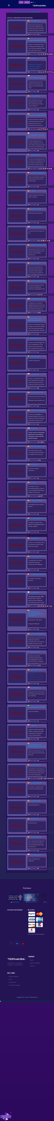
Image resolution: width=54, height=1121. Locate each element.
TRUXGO (33, 428)
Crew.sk (33, 725)
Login (21, 2)
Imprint (31, 960)
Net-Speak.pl (35, 855)
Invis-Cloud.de (36, 783)
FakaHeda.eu (35, 688)
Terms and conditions (14, 985)
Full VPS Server (36, 227)
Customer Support (13, 976)
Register (27, 2)
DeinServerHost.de (37, 245)
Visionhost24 (35, 765)
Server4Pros (35, 652)
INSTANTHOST (36, 670)
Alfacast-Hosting (37, 410)
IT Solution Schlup (37, 574)
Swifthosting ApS (37, 173)
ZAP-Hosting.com (37, 446)
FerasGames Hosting (36, 707)
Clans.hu (33, 58)
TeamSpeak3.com (37, 299)
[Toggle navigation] (9, 5)
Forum (10, 979)
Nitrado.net (35, 21)
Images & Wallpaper (35, 963)
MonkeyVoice (35, 338)
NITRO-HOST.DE (36, 392)
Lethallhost (35, 356)
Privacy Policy (12, 982)
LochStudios (35, 155)
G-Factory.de (35, 801)
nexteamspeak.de (37, 281)
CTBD (32, 191)
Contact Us (32, 966)
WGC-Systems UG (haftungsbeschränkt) (37, 746)
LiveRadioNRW (36, 500)
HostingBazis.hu (36, 518)
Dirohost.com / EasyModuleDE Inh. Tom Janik (35, 614)
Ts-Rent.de (34, 819)
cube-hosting (35, 837)
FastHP (33, 482)
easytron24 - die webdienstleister (35, 319)
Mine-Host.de (35, 209)
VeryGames (34, 592)
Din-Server (34, 538)
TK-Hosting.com (36, 556)
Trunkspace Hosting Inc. (36, 136)
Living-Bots (34, 96)
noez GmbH (34, 263)
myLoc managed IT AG (37, 115)
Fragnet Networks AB (36, 40)
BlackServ (34, 464)
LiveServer (34, 374)
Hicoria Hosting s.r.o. (36, 78)
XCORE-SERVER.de (37, 634)
